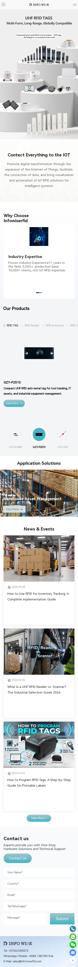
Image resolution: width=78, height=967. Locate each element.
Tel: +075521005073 (16, 950)
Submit (62, 918)
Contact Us (18, 858)
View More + (39, 818)
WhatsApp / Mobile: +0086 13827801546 (28, 956)
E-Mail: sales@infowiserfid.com (22, 961)
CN (74, 4)
